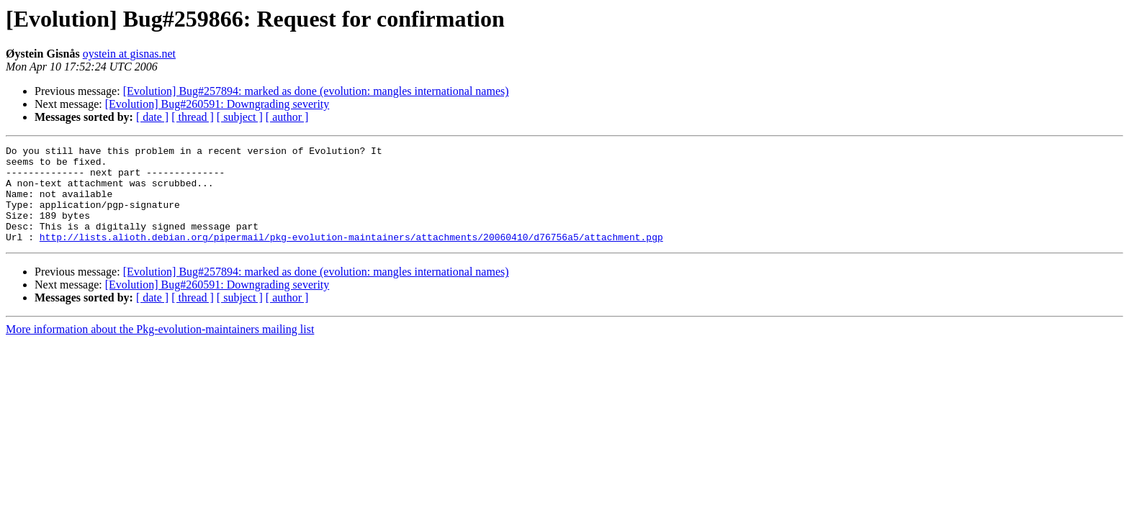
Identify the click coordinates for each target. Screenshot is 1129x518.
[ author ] (287, 117)
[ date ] (152, 117)
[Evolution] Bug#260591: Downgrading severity (217, 104)
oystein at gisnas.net (129, 53)
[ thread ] (192, 117)
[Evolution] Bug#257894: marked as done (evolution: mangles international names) (316, 91)
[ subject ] (240, 117)
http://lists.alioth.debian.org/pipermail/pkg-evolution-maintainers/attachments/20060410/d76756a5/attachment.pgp (351, 256)
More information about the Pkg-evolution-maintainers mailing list (160, 348)
